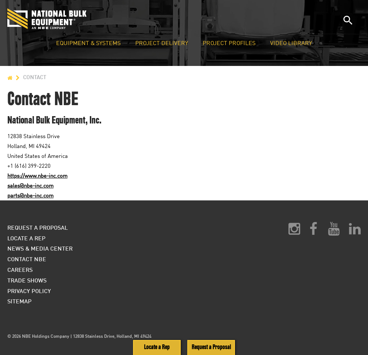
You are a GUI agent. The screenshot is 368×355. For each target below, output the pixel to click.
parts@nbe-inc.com (30, 195)
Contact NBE (26, 258)
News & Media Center (40, 248)
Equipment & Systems (88, 43)
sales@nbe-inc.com (30, 185)
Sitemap (19, 300)
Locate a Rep (157, 347)
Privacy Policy (29, 290)
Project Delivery (161, 43)
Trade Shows (27, 280)
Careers (20, 269)
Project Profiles (229, 43)
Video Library (291, 43)
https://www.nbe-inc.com (37, 175)
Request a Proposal (211, 347)
